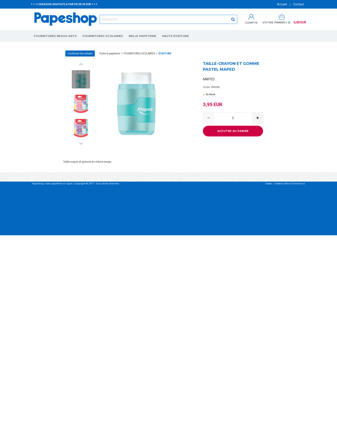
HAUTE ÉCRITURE (175, 36)
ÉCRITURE (165, 53)
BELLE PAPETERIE (142, 36)
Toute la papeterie (109, 53)
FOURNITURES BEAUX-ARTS (55, 36)
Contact (298, 4)
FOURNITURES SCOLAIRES (103, 36)
